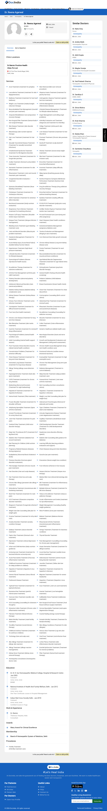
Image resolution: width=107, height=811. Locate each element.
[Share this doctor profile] (31, 34)
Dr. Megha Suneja (79, 68)
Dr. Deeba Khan (78, 134)
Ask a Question (46, 9)
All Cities (10, 790)
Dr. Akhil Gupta (78, 55)
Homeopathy (18, 16)
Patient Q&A (11, 792)
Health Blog (8, 9)
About (27, 8)
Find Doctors (11, 787)
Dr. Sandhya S (78, 94)
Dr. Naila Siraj (78, 29)
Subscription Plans (58, 9)
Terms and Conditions (84, 808)
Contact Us (44, 792)
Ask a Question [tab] (20, 48)
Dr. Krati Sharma (79, 121)
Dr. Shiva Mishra (79, 107)
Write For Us (44, 795)
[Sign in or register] (76, 8)
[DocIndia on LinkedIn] (79, 791)
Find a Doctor (18, 9)
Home (6, 16)
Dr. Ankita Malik (78, 42)
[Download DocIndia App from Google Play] (77, 786)
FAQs (42, 790)
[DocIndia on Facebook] (72, 791)
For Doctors (35, 9)
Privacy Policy (97, 808)
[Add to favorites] (26, 34)
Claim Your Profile (13, 800)
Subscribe (97, 801)
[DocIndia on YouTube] (86, 791)
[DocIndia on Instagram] (82, 791)
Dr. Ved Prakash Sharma (82, 81)
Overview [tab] (10, 48)
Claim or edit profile (62, 42)
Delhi (11, 16)
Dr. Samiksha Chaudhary (82, 149)
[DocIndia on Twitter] (75, 791)
